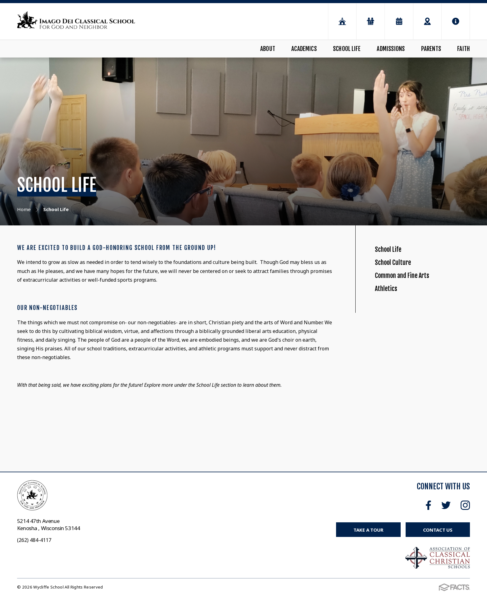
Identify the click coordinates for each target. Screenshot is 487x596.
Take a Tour (368, 530)
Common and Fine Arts (413, 295)
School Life (347, 49)
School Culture (400, 274)
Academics (304, 49)
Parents (431, 49)
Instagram (465, 505)
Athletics (390, 317)
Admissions (391, 49)
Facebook (428, 505)
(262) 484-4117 (34, 540)
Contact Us (438, 530)
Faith (463, 49)
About (267, 49)
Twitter (446, 505)
